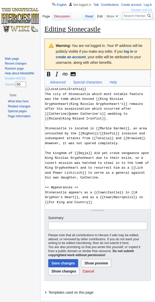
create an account (71, 57)
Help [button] (113, 82)
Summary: (56, 218)
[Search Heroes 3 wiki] (137, 15)
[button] (49, 74)
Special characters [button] (87, 82)
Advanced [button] (58, 82)
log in (128, 51)
